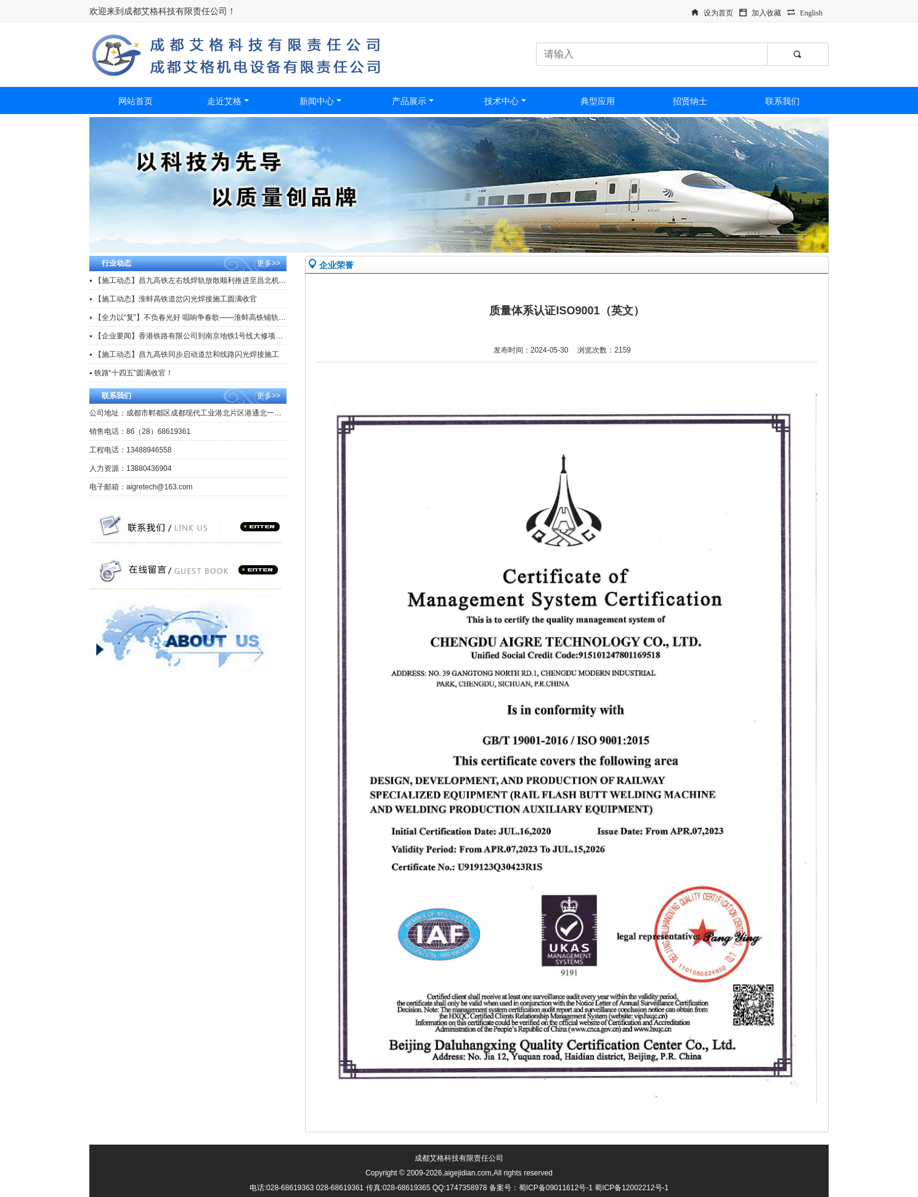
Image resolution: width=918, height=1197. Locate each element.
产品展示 (409, 101)
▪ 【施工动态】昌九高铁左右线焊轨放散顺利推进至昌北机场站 (191, 280)
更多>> (268, 263)
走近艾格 (224, 101)
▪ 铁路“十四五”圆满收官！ (131, 373)
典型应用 (597, 101)
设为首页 (718, 11)
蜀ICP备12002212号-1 (631, 1187)
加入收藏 (766, 11)
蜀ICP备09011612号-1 (556, 1187)
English (811, 11)
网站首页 (135, 101)
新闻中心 (316, 101)
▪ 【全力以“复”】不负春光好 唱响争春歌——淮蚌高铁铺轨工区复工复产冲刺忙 (217, 317)
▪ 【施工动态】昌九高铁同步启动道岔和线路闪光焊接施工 (184, 354)
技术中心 (501, 101)
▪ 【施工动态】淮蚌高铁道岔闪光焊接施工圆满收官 (173, 299)
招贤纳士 (690, 101)
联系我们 (782, 101)
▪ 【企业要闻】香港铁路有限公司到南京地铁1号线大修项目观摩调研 (200, 336)
